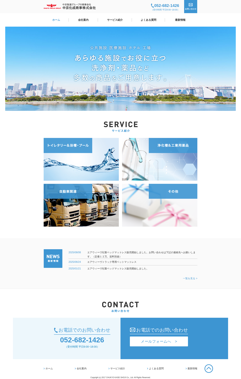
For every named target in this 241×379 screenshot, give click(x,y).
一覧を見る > (190, 278)
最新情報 (180, 19)
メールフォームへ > (159, 341)
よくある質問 (148, 19)
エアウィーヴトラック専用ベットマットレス (111, 262)
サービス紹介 (115, 19)
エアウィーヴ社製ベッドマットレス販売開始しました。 (118, 268)
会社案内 (83, 19)
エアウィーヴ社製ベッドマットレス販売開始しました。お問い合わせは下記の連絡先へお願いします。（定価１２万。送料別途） (141, 254)
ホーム (56, 19)
